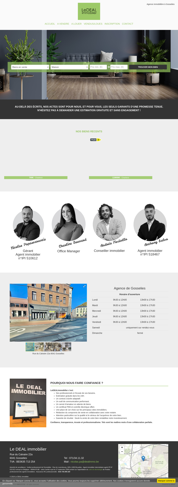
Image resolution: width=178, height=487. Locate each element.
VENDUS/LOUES (93, 24)
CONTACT (127, 24)
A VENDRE (63, 24)
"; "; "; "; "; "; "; (69, 67)
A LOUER (76, 24)
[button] (84, 286)
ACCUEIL (50, 24)
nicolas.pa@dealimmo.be (85, 461)
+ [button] (122, 448)
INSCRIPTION (112, 24)
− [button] (122, 452)
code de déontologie (95, 469)
